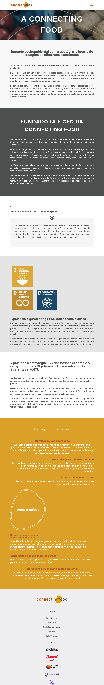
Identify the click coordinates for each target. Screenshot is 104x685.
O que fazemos (52, 618)
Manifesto (52, 622)
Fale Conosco (52, 636)
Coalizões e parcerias (52, 627)
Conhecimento (52, 631)
